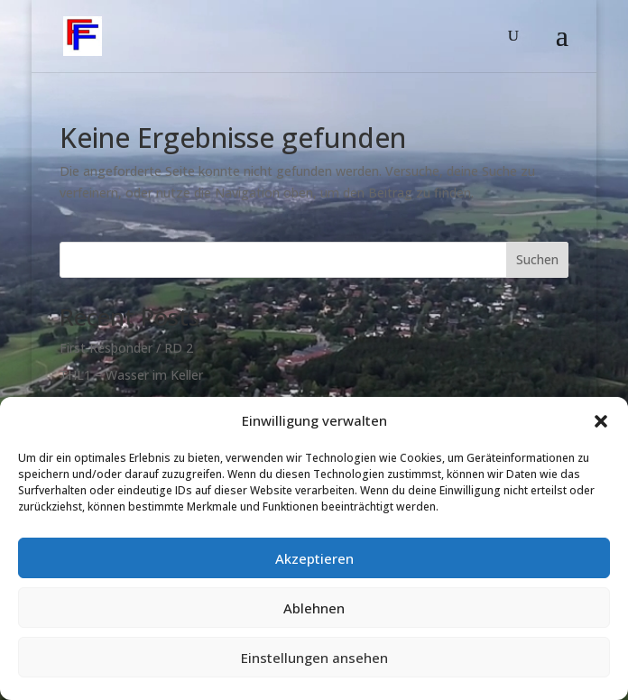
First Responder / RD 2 (126, 347)
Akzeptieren (314, 558)
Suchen (537, 259)
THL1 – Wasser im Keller (131, 374)
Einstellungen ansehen (314, 658)
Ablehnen (314, 608)
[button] (601, 421)
